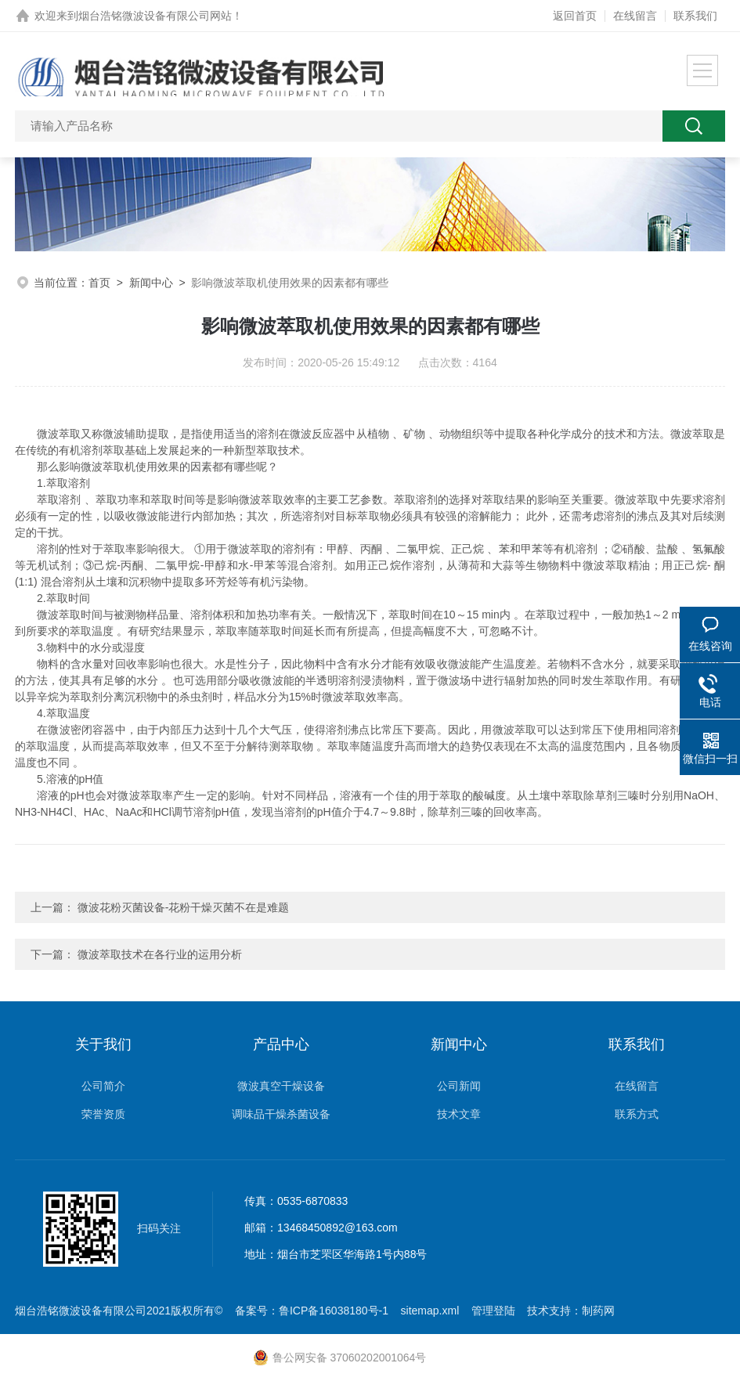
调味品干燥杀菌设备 (281, 1114)
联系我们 (695, 15)
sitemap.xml (430, 1310)
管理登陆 (493, 1310)
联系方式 (637, 1114)
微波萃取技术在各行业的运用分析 (160, 954)
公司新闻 (459, 1086)
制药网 (598, 1310)
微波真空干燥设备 (281, 1086)
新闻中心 (151, 282)
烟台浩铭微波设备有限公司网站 (155, 15)
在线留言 (635, 15)
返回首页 (575, 15)
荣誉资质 (103, 1114)
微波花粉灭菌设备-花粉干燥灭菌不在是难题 (184, 907)
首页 (99, 282)
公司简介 (103, 1086)
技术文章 (459, 1114)
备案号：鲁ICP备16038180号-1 (311, 1310)
